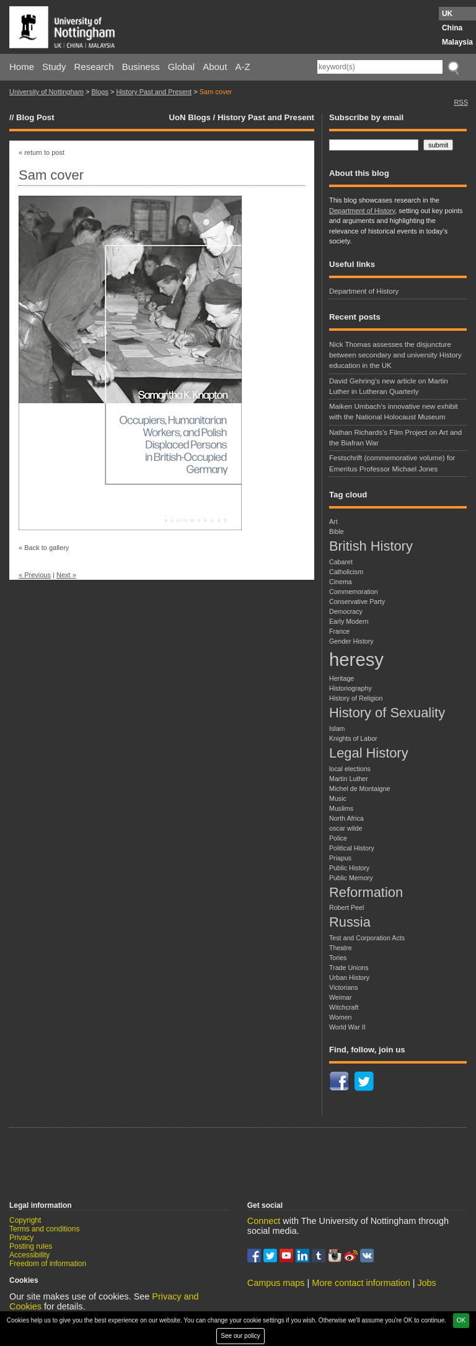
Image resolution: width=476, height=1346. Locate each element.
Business (141, 66)
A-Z (242, 66)
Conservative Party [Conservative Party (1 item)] (357, 601)
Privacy (21, 1237)
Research (94, 66)
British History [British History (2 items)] (371, 546)
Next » (66, 575)
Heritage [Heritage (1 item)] (341, 678)
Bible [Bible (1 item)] (336, 531)
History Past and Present (154, 91)
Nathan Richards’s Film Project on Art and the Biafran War (395, 438)
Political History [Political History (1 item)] (351, 848)
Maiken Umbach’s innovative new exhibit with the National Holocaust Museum (393, 412)
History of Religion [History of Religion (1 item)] (355, 698)
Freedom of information (47, 1263)
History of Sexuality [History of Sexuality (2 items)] (387, 712)
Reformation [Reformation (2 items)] (366, 892)
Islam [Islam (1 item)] (337, 728)
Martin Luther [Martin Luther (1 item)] (348, 778)
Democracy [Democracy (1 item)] (346, 611)
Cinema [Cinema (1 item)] (340, 581)
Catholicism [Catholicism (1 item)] (346, 571)
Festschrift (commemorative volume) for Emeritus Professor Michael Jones (392, 463)
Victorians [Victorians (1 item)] (343, 987)
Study (54, 66)
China (452, 28)
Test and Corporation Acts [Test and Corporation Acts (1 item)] (367, 938)
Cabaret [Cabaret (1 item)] (341, 562)
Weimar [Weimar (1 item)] (340, 997)
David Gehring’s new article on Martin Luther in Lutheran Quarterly (388, 386)
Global (181, 66)
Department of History (362, 210)
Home (21, 66)
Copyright (25, 1220)
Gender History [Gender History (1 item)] (351, 641)
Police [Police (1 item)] (338, 838)
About (215, 66)
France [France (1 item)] (339, 631)
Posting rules (30, 1246)
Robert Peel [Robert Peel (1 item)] (346, 907)
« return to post (41, 152)
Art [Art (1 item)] (333, 521)
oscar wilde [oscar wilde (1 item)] (345, 828)
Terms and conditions (44, 1229)
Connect (264, 1221)
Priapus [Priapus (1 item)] (340, 858)
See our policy (240, 1335)
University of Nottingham (46, 91)
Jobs (426, 1283)
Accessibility (29, 1255)
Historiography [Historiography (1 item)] (350, 688)
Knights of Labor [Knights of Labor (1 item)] (353, 738)
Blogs (99, 91)
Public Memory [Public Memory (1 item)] (350, 877)
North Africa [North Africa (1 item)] (346, 818)
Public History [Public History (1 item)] (349, 868)
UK (447, 13)
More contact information (361, 1283)
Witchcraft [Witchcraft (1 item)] (343, 1007)
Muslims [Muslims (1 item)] (341, 808)
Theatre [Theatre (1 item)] (340, 947)
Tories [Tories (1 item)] (337, 957)
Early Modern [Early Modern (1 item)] (348, 621)
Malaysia (457, 42)
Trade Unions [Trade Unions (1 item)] (349, 967)
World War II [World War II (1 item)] (347, 1027)
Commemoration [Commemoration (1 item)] (353, 591)
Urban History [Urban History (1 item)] (349, 977)
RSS (461, 102)
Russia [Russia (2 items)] (350, 922)
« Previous (35, 575)
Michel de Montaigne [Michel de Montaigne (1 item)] (359, 788)
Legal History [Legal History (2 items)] (368, 753)
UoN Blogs (189, 117)
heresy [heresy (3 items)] (356, 659)
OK (461, 1320)
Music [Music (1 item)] (337, 798)
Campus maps (276, 1283)
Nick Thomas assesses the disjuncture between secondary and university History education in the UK (395, 355)
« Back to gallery (44, 547)
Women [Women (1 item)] (340, 1017)
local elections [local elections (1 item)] (350, 768)
